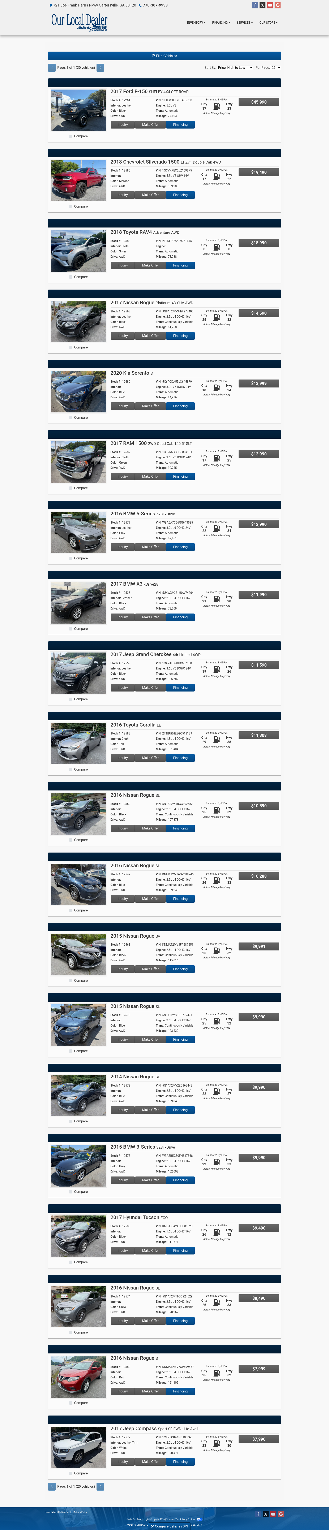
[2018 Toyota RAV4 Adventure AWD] (78, 251)
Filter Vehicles (164, 56)
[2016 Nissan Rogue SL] (78, 814)
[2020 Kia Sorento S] (78, 392)
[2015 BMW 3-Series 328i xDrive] (78, 1165)
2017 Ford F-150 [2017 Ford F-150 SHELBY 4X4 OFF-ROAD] (150, 91)
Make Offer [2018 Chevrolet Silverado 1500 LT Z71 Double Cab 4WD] (150, 195)
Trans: (160, 110)
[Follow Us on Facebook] (255, 5)
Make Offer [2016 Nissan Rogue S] (150, 1391)
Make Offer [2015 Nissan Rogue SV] (150, 969)
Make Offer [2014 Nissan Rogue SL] (150, 1110)
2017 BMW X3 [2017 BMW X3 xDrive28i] (135, 584)
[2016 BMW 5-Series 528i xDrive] (78, 532)
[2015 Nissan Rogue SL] (78, 1025)
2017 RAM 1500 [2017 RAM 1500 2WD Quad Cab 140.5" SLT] (151, 443)
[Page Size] (276, 67)
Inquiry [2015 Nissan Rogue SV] (123, 969)
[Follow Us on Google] (278, 5)
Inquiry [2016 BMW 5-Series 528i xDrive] (123, 547)
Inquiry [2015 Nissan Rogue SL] (123, 1039)
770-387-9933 (155, 5)
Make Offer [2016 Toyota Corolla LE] (150, 758)
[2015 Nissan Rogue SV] (78, 955)
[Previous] (52, 68)
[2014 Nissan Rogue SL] (78, 1095)
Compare (81, 136)
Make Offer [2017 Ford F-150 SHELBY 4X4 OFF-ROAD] (150, 125)
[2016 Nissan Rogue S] (78, 1377)
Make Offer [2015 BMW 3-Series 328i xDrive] (150, 1180)
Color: (115, 110)
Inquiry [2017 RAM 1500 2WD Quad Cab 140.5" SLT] (123, 476)
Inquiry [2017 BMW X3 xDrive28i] (123, 617)
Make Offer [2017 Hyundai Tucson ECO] (150, 1251)
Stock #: (116, 100)
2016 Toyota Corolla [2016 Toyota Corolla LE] (136, 725)
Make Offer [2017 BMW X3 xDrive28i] (150, 617)
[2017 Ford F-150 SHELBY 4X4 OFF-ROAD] (78, 110)
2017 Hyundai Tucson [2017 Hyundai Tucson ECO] (139, 1217)
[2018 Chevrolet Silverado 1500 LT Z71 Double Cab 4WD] (78, 180)
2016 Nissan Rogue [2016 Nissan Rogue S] (134, 1358)
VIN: (159, 100)
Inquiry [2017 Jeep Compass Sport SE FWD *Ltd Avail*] (123, 1462)
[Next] (100, 68)
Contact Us (67, 1512)
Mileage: (161, 116)
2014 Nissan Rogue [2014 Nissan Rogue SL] (135, 1077)
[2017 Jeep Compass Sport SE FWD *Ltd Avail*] (78, 1447)
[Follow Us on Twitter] (262, 5)
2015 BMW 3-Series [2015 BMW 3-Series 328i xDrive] (143, 1147)
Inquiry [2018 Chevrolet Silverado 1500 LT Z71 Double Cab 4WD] (123, 195)
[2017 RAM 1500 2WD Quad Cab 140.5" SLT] (78, 462)
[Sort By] (235, 67)
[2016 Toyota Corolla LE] (78, 743)
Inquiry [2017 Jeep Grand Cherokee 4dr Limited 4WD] (123, 688)
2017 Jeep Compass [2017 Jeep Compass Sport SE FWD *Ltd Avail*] (155, 1428)
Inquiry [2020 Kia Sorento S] (123, 406)
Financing (180, 125)
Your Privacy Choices (188, 1519)
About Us (56, 1512)
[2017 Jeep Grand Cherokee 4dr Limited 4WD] (78, 673)
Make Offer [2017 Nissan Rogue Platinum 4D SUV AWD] (150, 336)
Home (48, 1512)
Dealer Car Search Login (138, 1519)
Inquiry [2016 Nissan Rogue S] (123, 1391)
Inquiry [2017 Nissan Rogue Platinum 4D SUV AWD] (123, 336)
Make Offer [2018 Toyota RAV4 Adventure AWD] (150, 265)
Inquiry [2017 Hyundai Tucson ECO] (123, 1251)
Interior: (116, 105)
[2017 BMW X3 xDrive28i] (78, 602)
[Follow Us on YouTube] (270, 5)
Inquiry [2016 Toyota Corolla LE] (123, 758)
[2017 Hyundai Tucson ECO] (78, 1236)
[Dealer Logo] (79, 22)
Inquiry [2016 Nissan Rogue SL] (123, 828)
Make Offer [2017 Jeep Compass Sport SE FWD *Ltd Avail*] (150, 1462)
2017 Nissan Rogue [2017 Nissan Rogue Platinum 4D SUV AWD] (152, 302)
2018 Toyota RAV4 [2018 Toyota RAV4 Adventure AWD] (145, 232)
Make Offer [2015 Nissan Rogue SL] (150, 1039)
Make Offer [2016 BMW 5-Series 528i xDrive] (150, 547)
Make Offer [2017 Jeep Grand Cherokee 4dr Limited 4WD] (150, 688)
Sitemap (170, 1519)
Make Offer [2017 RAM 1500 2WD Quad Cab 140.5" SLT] (150, 476)
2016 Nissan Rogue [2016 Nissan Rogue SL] (135, 795)
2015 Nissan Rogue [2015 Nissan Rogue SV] (135, 936)
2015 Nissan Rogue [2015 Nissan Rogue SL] (135, 1006)
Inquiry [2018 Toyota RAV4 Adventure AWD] (123, 265)
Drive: (114, 116)
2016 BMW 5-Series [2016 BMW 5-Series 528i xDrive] (143, 514)
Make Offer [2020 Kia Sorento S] (150, 406)
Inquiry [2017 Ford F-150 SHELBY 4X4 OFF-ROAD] (123, 125)
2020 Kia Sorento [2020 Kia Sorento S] (132, 373)
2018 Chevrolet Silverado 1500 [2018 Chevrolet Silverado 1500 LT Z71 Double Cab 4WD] (166, 162)
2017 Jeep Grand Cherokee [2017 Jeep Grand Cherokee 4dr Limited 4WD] (156, 654)
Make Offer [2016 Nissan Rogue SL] (150, 828)
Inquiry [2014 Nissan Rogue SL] (123, 1110)
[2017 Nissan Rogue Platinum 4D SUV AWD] (78, 321)
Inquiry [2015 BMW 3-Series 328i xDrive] (123, 1180)
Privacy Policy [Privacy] (80, 1512)
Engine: (161, 105)
